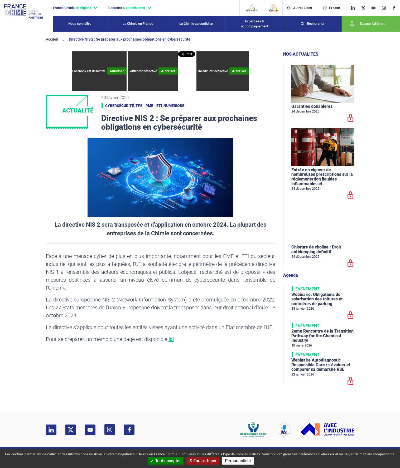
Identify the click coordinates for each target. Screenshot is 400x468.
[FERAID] (273, 8)
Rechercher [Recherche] (316, 24)
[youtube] (375, 8)
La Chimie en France (138, 24)
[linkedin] (353, 8)
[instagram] (385, 8)
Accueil (52, 39)
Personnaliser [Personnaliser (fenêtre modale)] (238, 460)
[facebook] (396, 8)
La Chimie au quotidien (196, 24)
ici (171, 339)
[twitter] (365, 8)
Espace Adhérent (372, 24)
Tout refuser (203, 460)
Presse (331, 8)
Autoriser (117, 71)
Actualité (77, 110)
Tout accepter (166, 460)
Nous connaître (79, 24)
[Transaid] (251, 8)
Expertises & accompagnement (254, 23)
